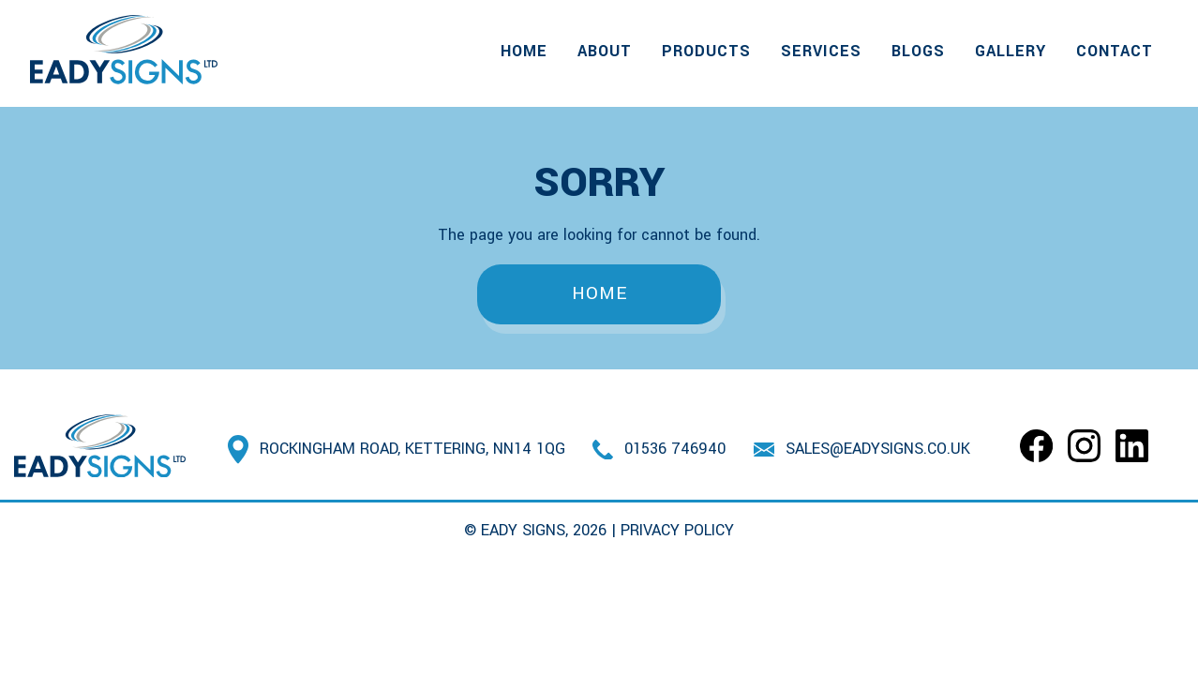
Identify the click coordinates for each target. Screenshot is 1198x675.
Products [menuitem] (706, 51)
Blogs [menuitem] (918, 51)
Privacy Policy (677, 530)
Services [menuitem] (821, 51)
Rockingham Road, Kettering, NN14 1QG (412, 448)
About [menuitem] (604, 51)
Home (599, 293)
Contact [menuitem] (1114, 51)
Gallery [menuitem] (1010, 51)
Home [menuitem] (524, 51)
